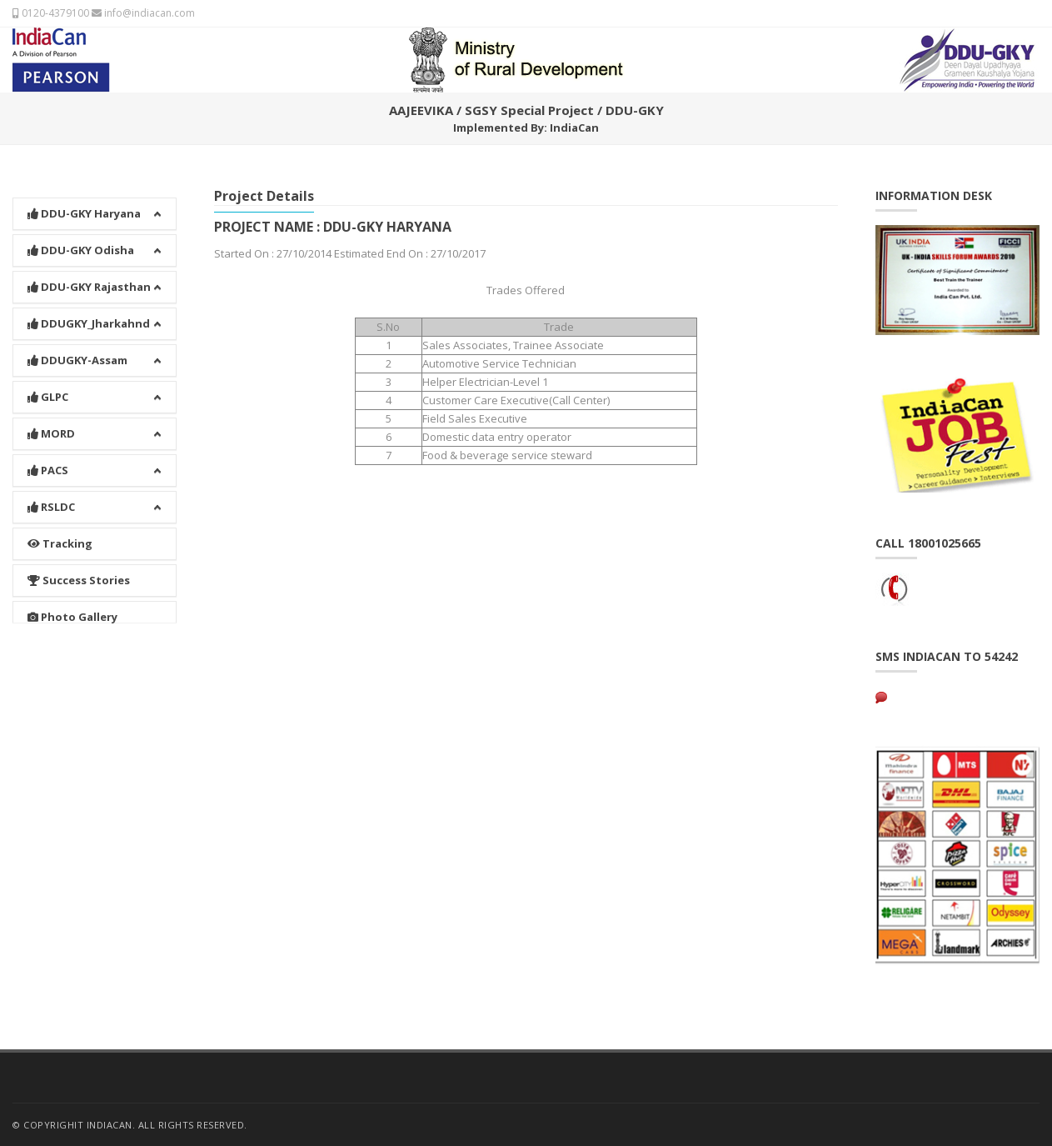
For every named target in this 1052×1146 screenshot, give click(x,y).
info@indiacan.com (143, 13)
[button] (94, 192)
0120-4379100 (50, 13)
